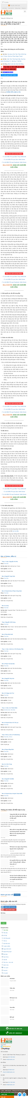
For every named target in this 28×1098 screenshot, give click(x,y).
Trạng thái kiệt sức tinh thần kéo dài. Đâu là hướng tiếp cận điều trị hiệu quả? (18, 816)
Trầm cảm (12, 988)
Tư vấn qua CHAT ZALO (9, 75)
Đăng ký (24, 8)
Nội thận (4, 954)
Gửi (3, 923)
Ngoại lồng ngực (6, 951)
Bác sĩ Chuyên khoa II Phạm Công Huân (12, 591)
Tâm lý (10, 736)
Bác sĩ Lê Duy (5, 605)
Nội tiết (4, 959)
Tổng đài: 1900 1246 (14, 5)
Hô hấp (4, 935)
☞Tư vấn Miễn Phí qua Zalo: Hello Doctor (14, 159)
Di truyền (4, 973)
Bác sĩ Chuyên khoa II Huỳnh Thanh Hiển (12, 793)
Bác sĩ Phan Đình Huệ (7, 634)
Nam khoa (4, 957)
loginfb (9, 907)
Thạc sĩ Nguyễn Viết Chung (8, 622)
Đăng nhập (17, 8)
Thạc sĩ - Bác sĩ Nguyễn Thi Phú (10, 561)
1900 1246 (3, 1094)
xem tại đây (16, 531)
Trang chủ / (3, 18)
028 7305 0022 (11, 1057)
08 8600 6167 (11, 1069)
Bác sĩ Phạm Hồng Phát (8, 749)
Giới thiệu (4, 8)
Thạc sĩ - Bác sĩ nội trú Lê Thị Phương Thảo (12, 649)
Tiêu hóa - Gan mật (7, 962)
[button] (20, 1095)
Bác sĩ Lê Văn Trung (7, 764)
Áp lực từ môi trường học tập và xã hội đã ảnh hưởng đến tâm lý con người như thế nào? (18, 877)
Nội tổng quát (5, 938)
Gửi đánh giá (17, 894)
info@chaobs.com (10, 1059)
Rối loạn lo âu (9, 18)
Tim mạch (4, 967)
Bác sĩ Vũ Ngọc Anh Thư (8, 693)
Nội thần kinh (7, 709)
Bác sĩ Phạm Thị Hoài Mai (8, 663)
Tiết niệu (4, 932)
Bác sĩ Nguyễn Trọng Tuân (8, 576)
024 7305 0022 (11, 1082)
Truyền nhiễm (5, 946)
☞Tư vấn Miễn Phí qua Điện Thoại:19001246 (14, 156)
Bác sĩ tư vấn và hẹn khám (14, 153)
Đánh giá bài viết (7, 895)
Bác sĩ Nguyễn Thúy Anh (8, 678)
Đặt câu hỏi (11, 8)
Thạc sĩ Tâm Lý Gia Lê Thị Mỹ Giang (11, 734)
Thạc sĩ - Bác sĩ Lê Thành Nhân (9, 707)
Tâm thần (6, 563)
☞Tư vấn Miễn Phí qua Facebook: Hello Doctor (14, 162)
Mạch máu (5, 965)
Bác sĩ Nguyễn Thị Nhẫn (8, 778)
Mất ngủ (12, 1017)
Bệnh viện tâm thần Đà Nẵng (15, 64)
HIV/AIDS (12, 978)
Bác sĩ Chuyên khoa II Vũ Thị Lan (10, 722)
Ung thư (4, 970)
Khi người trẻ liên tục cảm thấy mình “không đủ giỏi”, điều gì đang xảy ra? (18, 862)
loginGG (9, 909)
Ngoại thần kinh (6, 949)
